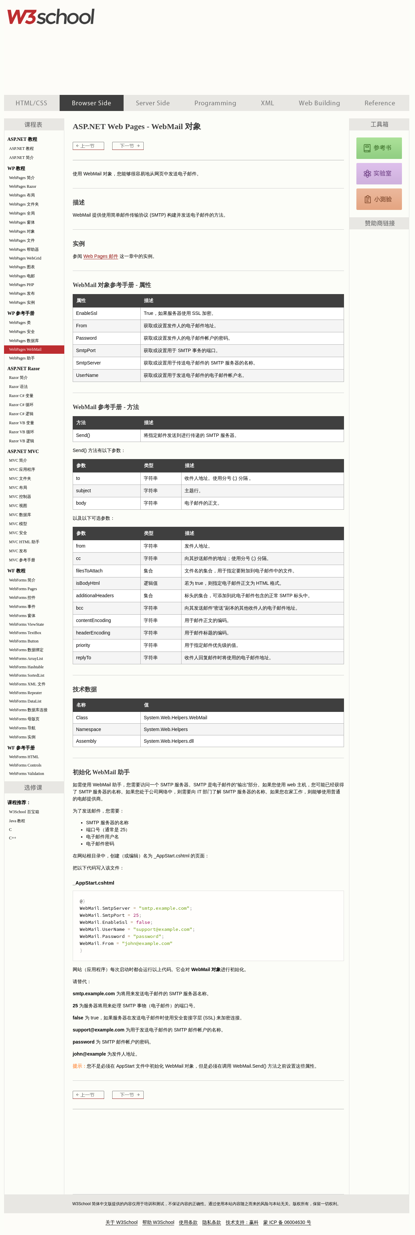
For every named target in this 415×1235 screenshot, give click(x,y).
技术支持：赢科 (242, 1222)
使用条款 (188, 1222)
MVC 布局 (18, 487)
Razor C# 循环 (21, 404)
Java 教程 (17, 821)
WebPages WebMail (25, 349)
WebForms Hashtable (26, 667)
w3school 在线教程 (66, 15)
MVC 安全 (18, 532)
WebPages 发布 (22, 293)
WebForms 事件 (22, 606)
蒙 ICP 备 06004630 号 (287, 1222)
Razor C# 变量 (21, 395)
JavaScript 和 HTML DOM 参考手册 (379, 148)
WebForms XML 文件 (27, 684)
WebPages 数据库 (24, 340)
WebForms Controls (25, 765)
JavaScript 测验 (379, 199)
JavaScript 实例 (379, 173)
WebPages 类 (20, 322)
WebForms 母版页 (24, 719)
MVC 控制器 (20, 496)
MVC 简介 (18, 460)
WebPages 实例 (22, 302)
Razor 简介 (18, 377)
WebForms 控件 (22, 597)
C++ (12, 838)
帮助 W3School (158, 1222)
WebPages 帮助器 (24, 249)
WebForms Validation (26, 773)
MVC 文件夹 (20, 478)
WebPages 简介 (22, 177)
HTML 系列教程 (32, 103)
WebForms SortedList (26, 675)
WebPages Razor (22, 186)
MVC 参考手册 (22, 560)
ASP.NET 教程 (21, 148)
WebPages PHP (21, 284)
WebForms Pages (23, 588)
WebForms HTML (24, 756)
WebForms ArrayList (26, 658)
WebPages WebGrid (25, 258)
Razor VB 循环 (21, 432)
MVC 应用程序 (22, 469)
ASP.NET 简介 (21, 157)
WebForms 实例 (22, 737)
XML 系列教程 (267, 103)
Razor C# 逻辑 (21, 413)
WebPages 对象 (22, 231)
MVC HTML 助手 (24, 542)
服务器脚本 (153, 103)
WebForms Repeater (25, 692)
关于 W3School (122, 1222)
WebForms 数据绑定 (26, 650)
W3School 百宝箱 (24, 811)
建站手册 (319, 103)
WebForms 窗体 (22, 615)
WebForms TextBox (25, 632)
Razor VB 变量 (21, 422)
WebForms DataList (25, 701)
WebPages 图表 (22, 267)
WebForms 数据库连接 (28, 710)
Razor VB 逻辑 (21, 441)
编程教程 (215, 103)
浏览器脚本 (92, 103)
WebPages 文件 (22, 240)
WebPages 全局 (22, 213)
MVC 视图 (18, 505)
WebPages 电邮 (22, 276)
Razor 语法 (18, 386)
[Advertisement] (236, 47)
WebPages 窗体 (22, 222)
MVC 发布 (18, 551)
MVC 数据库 (20, 514)
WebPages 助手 (22, 358)
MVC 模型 (18, 523)
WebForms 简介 (22, 580)
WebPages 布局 (22, 195)
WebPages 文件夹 (24, 204)
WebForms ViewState (26, 624)
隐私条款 (211, 1222)
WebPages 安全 (22, 331)
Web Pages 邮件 (100, 256)
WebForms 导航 (22, 728)
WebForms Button (24, 641)
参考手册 (380, 103)
